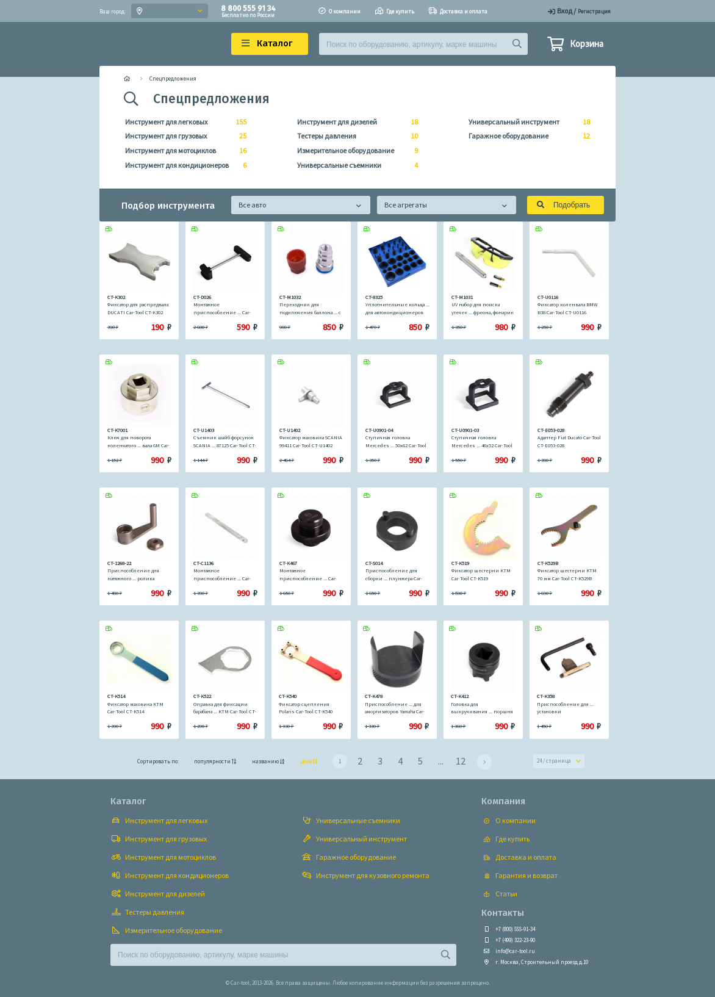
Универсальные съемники (354, 165)
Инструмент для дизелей (354, 122)
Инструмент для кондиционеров (182, 165)
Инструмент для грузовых (182, 136)
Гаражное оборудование (526, 136)
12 (460, 761)
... (441, 761)
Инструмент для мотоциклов (182, 150)
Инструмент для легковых (182, 122)
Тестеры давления (354, 136)
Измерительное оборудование (354, 150)
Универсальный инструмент (526, 122)
